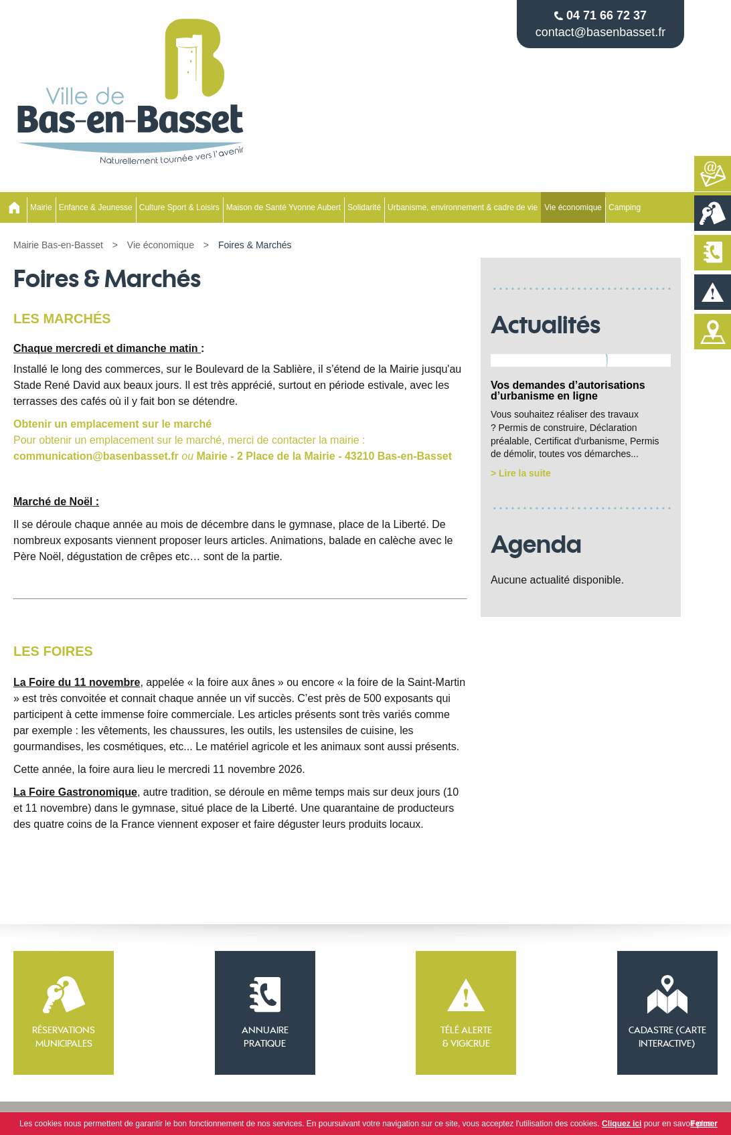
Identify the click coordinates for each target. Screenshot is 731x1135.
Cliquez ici (621, 1123)
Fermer (704, 1123)
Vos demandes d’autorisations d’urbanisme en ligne (568, 390)
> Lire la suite (521, 473)
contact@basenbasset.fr (600, 32)
